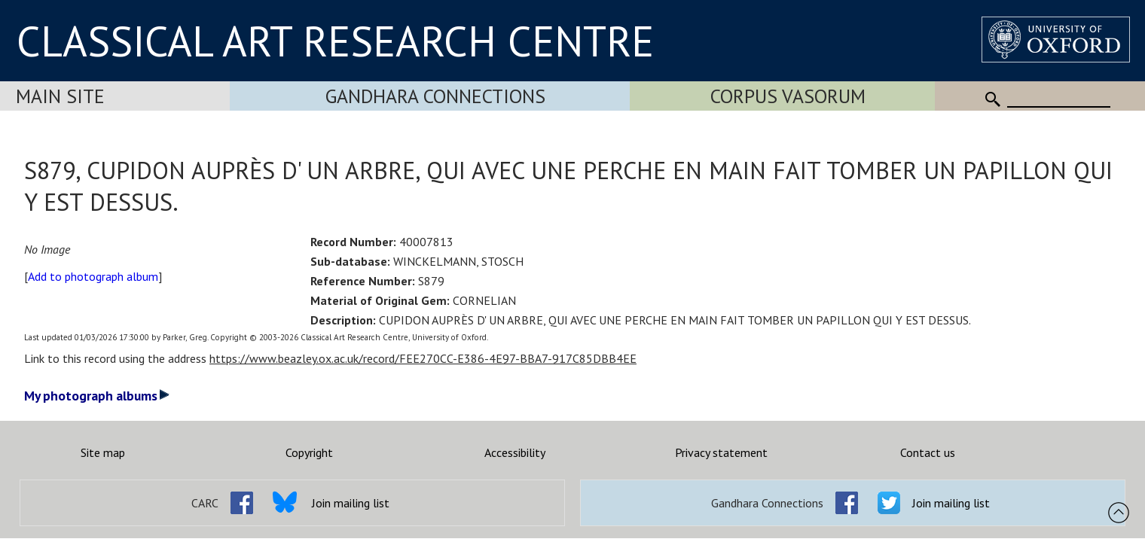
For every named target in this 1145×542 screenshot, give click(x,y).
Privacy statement (721, 452)
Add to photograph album (93, 276)
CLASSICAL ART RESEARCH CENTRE (335, 41)
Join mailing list (350, 502)
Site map (103, 452)
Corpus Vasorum (788, 96)
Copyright (309, 452)
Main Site (60, 96)
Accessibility (514, 452)
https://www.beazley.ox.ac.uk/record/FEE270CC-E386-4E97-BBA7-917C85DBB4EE (423, 358)
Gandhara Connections (435, 96)
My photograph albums (96, 395)
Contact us (927, 452)
